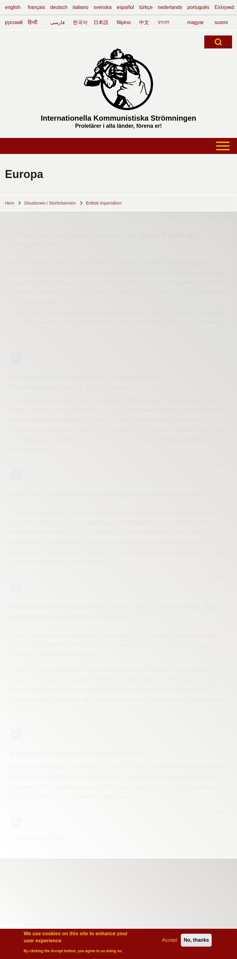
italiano (81, 7)
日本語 (101, 22)
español (125, 7)
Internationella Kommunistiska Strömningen (118, 118)
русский (14, 22)
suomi (221, 22)
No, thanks (196, 941)
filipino (124, 22)
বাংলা (163, 22)
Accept (169, 941)
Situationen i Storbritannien (50, 203)
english (13, 7)
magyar (195, 22)
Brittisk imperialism (104, 203)
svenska (103, 7)
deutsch (59, 7)
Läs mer (220, 347)
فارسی (57, 22)
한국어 (80, 22)
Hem (9, 203)
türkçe (146, 7)
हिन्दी (32, 22)
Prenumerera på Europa (36, 838)
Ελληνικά (224, 7)
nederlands (170, 7)
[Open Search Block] (218, 41)
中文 (144, 22)
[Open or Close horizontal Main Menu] (118, 146)
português (198, 7)
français (36, 7)
